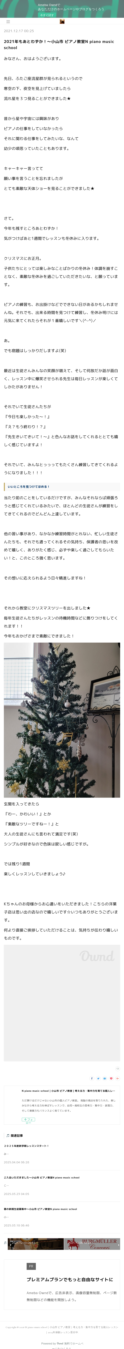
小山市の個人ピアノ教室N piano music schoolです (33, 1217)
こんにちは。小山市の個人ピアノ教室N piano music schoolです (41, 1185)
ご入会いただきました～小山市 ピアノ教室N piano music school (42, 1177)
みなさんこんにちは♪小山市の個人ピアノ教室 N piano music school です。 (48, 1154)
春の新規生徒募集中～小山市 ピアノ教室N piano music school (40, 1209)
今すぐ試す (47, 15)
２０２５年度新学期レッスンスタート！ (26, 1146)
